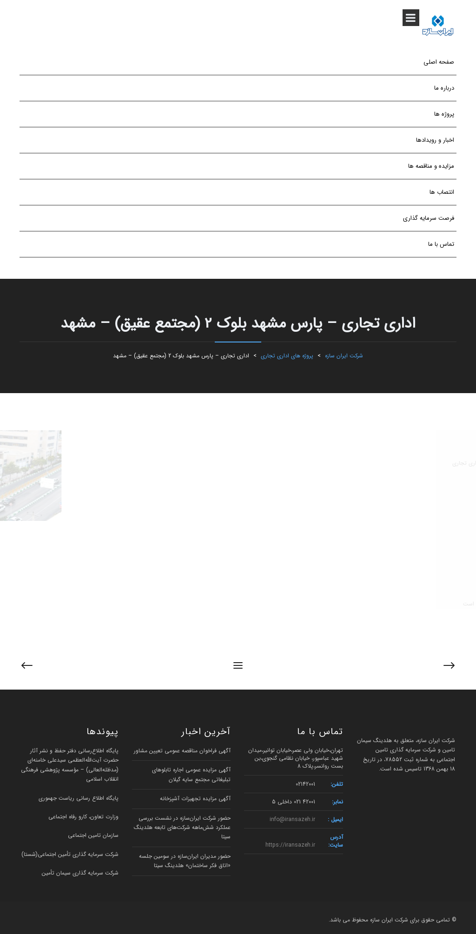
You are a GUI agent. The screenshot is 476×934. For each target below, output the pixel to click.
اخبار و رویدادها (435, 140)
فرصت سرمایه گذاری (428, 218)
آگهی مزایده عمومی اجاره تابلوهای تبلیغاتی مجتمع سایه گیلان (191, 774)
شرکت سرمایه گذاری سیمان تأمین (80, 872)
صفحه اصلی (438, 62)
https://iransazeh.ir (290, 845)
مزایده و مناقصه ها (431, 166)
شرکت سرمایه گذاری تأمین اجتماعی (78, 854)
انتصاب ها (442, 192)
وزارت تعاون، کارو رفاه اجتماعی (83, 816)
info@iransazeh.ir (292, 819)
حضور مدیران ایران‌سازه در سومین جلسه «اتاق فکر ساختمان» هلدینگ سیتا (185, 861)
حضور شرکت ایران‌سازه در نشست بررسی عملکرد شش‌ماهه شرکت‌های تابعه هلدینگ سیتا (182, 828)
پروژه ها (444, 114)
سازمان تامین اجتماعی (93, 835)
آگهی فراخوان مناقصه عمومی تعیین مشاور (182, 750)
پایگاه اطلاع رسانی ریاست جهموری (79, 798)
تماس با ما (441, 244)
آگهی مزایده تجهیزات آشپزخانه (195, 798)
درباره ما (444, 88)
